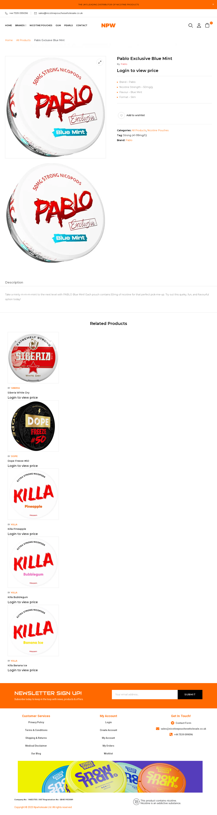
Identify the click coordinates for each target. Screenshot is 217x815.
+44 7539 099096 (18, 13)
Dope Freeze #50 (18, 460)
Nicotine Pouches (158, 130)
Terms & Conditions (36, 730)
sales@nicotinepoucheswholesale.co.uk (60, 13)
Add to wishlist (135, 115)
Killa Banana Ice (17, 665)
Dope (14, 456)
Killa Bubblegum (18, 597)
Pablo (124, 64)
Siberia (15, 388)
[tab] (14, 283)
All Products (23, 40)
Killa (14, 524)
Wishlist (108, 753)
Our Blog (36, 753)
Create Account (108, 730)
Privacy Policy (36, 722)
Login (108, 722)
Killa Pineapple (17, 528)
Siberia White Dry (18, 392)
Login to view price (137, 70)
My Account (108, 738)
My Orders (108, 745)
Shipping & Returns (36, 738)
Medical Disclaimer (36, 745)
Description (14, 282)
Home (9, 40)
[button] (207, 25)
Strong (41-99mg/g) (135, 135)
